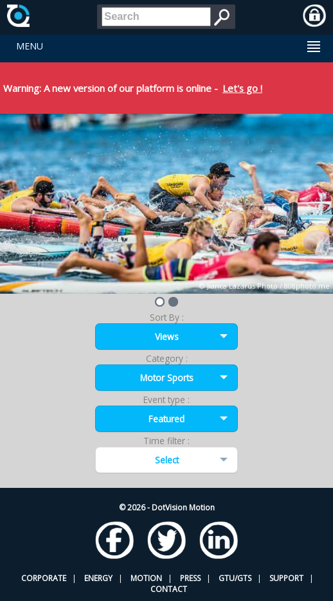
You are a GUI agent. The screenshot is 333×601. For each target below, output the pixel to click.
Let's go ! (242, 88)
